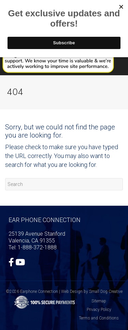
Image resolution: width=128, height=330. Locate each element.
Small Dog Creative (106, 291)
